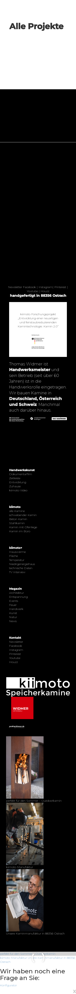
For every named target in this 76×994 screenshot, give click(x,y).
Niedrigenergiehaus (22, 564)
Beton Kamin (18, 519)
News (13, 621)
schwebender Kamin (23, 515)
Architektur (16, 593)
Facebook (29, 287)
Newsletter (15, 287)
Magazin (15, 589)
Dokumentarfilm (20, 474)
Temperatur (16, 560)
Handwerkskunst (22, 470)
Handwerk (16, 609)
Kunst (13, 613)
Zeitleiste (14, 478)
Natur (13, 617)
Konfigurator (8, 985)
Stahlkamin (17, 523)
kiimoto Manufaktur (13, 958)
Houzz (45, 291)
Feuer (13, 605)
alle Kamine (17, 511)
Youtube (32, 291)
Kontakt (15, 638)
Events (13, 601)
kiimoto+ (15, 548)
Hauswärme (17, 552)
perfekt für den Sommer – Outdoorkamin (28, 954)
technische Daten (20, 568)
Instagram (45, 287)
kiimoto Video (18, 490)
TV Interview (17, 572)
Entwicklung (17, 482)
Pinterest (60, 287)
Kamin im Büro (19, 531)
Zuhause (15, 486)
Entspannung (18, 597)
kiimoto (14, 507)
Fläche (13, 556)
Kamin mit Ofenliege (23, 527)
